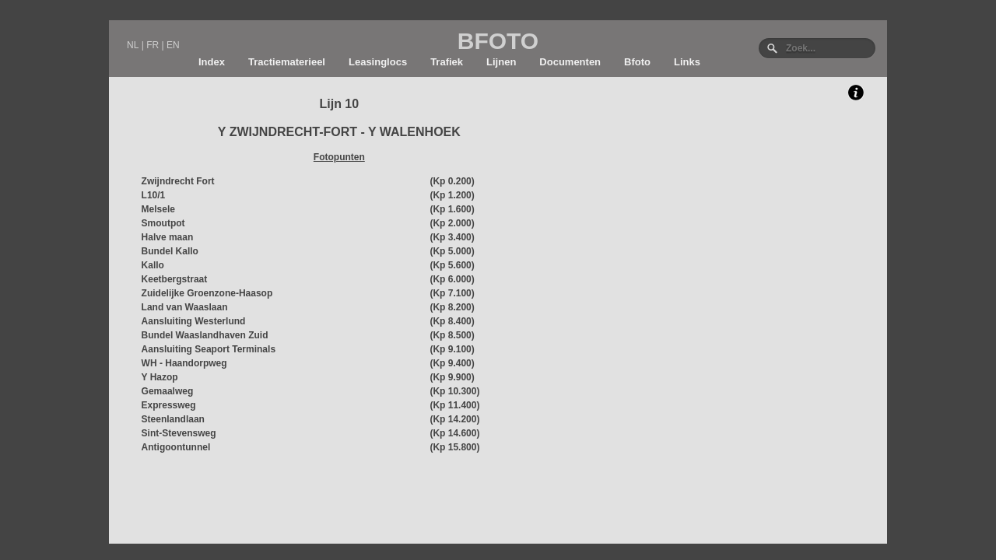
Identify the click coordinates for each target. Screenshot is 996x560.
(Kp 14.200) (454, 419)
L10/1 (154, 195)
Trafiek (446, 62)
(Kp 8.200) (452, 307)
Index (211, 62)
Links (687, 62)
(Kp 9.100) (452, 349)
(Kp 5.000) (452, 251)
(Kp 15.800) (454, 447)
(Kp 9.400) (452, 363)
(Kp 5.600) (452, 265)
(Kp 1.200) (452, 195)
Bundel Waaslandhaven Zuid (205, 335)
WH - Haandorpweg (184, 363)
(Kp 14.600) (454, 433)
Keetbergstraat (175, 279)
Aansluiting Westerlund (194, 321)
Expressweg (169, 405)
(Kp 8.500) (452, 335)
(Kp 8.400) (452, 321)
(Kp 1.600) (452, 209)
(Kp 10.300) (454, 391)
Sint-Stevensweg (179, 433)
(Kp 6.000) (452, 279)
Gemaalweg (168, 391)
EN (173, 45)
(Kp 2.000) (452, 223)
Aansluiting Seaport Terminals (208, 349)
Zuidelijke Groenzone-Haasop (207, 293)
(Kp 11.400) (454, 405)
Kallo (153, 265)
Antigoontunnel (176, 447)
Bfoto (637, 62)
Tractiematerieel (286, 62)
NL (133, 45)
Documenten (570, 62)
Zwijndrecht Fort (178, 181)
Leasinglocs (378, 62)
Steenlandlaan (173, 419)
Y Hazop (160, 377)
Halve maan (168, 237)
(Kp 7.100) (452, 293)
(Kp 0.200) (452, 181)
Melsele (158, 209)
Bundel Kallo (170, 251)
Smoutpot (163, 223)
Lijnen (501, 62)
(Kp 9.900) (452, 377)
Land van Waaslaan (185, 307)
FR (152, 45)
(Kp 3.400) (452, 237)
